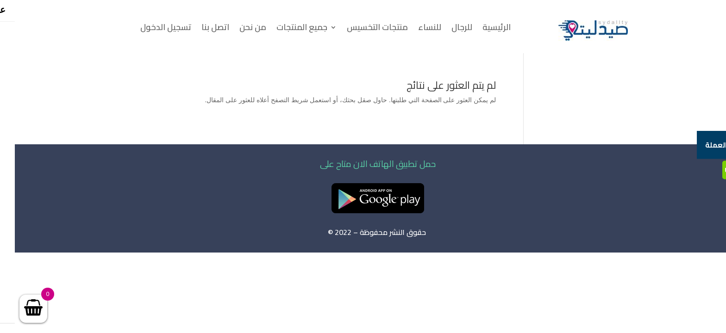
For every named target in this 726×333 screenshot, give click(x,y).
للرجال (447, 29)
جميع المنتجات (287, 29)
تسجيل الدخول (150, 29)
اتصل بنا (200, 29)
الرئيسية (482, 29)
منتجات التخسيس (362, 29)
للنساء (414, 29)
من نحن (238, 29)
